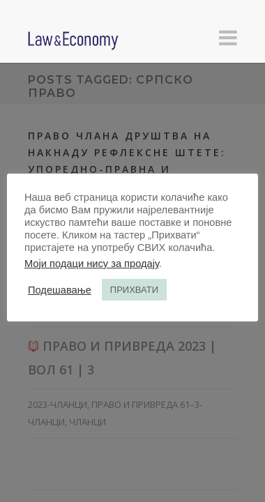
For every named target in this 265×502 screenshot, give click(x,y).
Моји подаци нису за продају (91, 263)
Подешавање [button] (59, 290)
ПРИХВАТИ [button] (134, 289)
